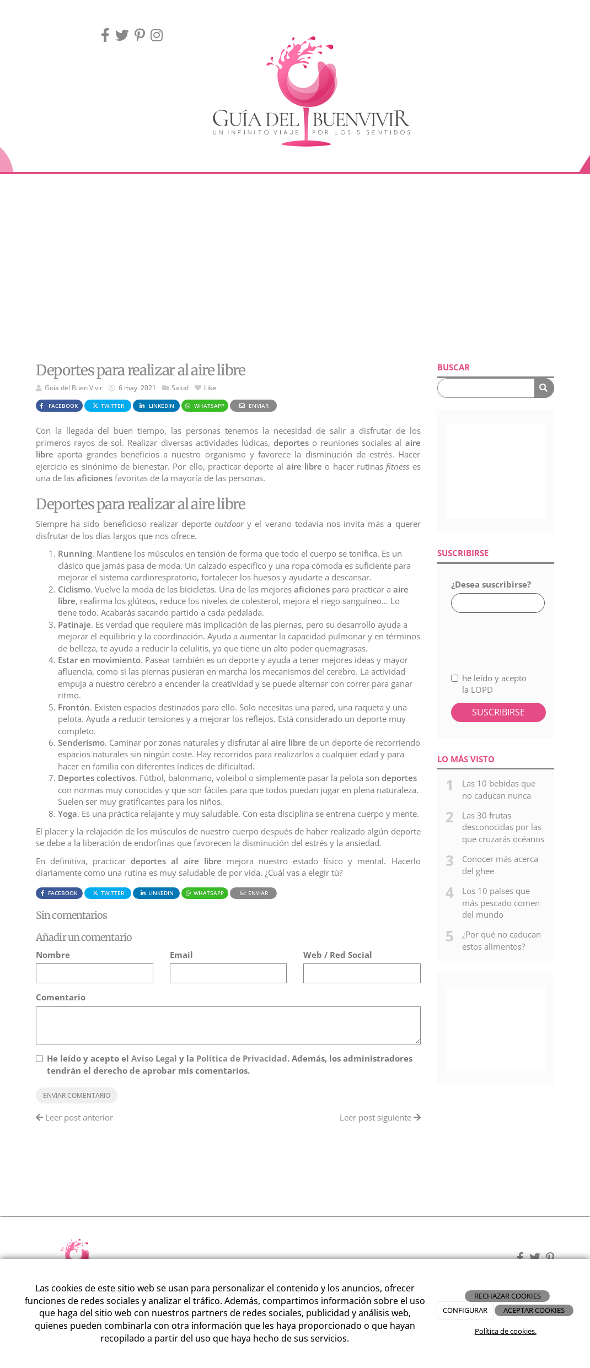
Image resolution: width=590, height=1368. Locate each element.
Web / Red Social (337, 954)
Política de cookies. (506, 1331)
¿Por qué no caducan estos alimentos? (501, 940)
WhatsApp (204, 406)
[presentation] (509, 636)
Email (181, 954)
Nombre (53, 954)
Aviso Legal (154, 1058)
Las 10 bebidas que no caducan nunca (498, 789)
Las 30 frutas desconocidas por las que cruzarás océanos (503, 827)
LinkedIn (156, 406)
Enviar (253, 406)
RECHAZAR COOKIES (507, 1296)
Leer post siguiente (380, 1117)
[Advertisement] (295, 268)
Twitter (108, 406)
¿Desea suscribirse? (491, 584)
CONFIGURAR (465, 1310)
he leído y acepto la (489, 683)
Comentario (60, 997)
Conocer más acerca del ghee (500, 864)
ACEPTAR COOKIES (534, 1310)
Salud (180, 387)
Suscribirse (498, 712)
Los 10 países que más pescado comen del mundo (501, 902)
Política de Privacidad (241, 1058)
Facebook (57, 406)
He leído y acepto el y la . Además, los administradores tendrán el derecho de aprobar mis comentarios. (229, 1064)
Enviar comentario (76, 1095)
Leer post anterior (74, 1117)
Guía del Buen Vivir (74, 387)
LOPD (482, 689)
